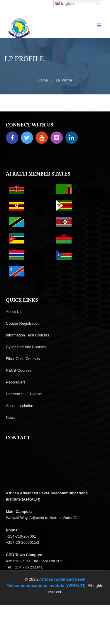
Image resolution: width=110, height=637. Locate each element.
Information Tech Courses (27, 335)
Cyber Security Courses (26, 347)
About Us (13, 311)
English (64, 3)
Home (43, 80)
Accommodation (19, 405)
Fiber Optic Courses (23, 358)
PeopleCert (15, 382)
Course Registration (23, 323)
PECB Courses (18, 370)
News (11, 417)
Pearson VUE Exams (24, 394)
